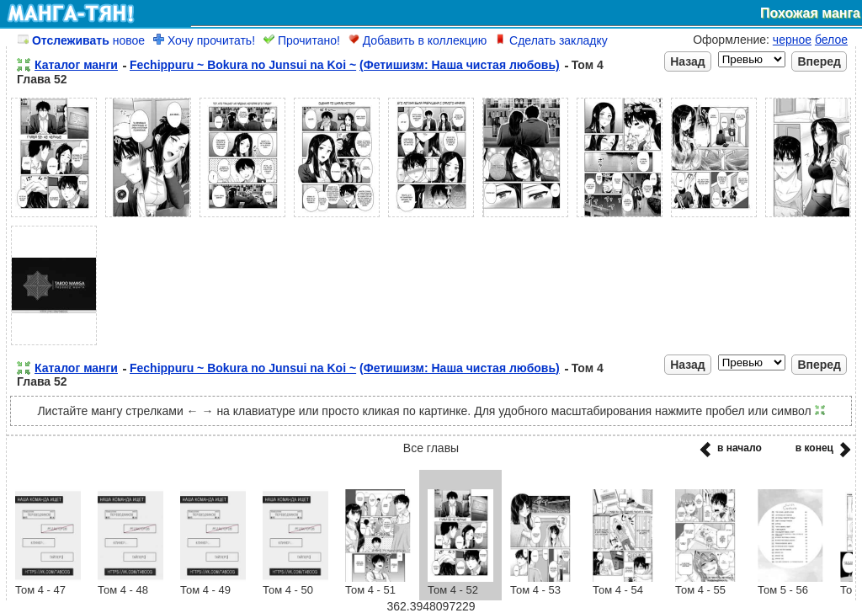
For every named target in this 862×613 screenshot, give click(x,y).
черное (792, 39)
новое (81, 40)
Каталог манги (76, 65)
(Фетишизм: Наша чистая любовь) (459, 65)
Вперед (819, 61)
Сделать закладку (551, 40)
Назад (687, 61)
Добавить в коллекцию (418, 40)
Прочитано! (301, 40)
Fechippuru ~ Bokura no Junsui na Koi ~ (243, 65)
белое (831, 39)
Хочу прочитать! (204, 40)
